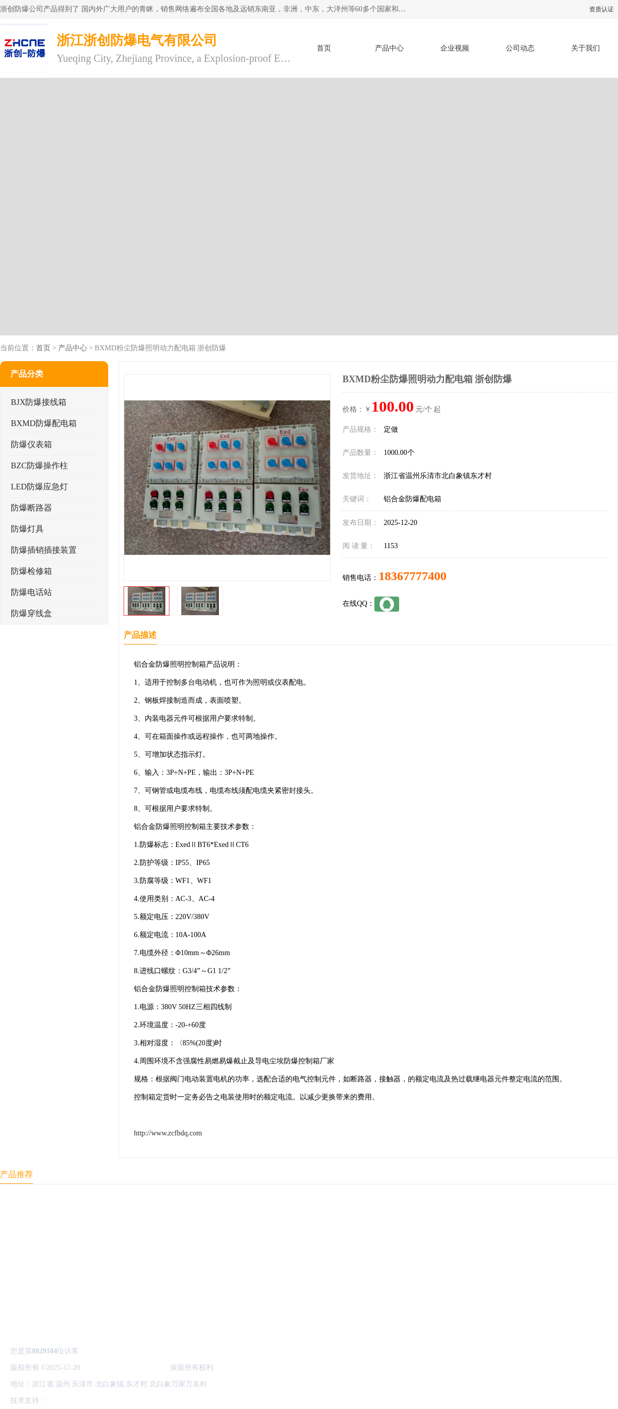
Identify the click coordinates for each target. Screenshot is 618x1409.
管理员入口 (135, 1400)
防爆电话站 (31, 592)
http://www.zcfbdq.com (168, 1133)
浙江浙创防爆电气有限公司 (125, 1367)
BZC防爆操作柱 (39, 465)
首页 (324, 48)
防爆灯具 (27, 528)
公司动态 (520, 48)
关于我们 (585, 48)
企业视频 (454, 48)
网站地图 (168, 1400)
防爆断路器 (31, 507)
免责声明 (100, 1400)
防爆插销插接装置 (44, 550)
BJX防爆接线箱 (38, 402)
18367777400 (413, 576)
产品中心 (389, 48)
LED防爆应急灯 (39, 486)
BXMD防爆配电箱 (44, 423)
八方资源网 (66, 1400)
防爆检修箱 (31, 571)
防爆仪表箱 (31, 444)
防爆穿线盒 (31, 613)
